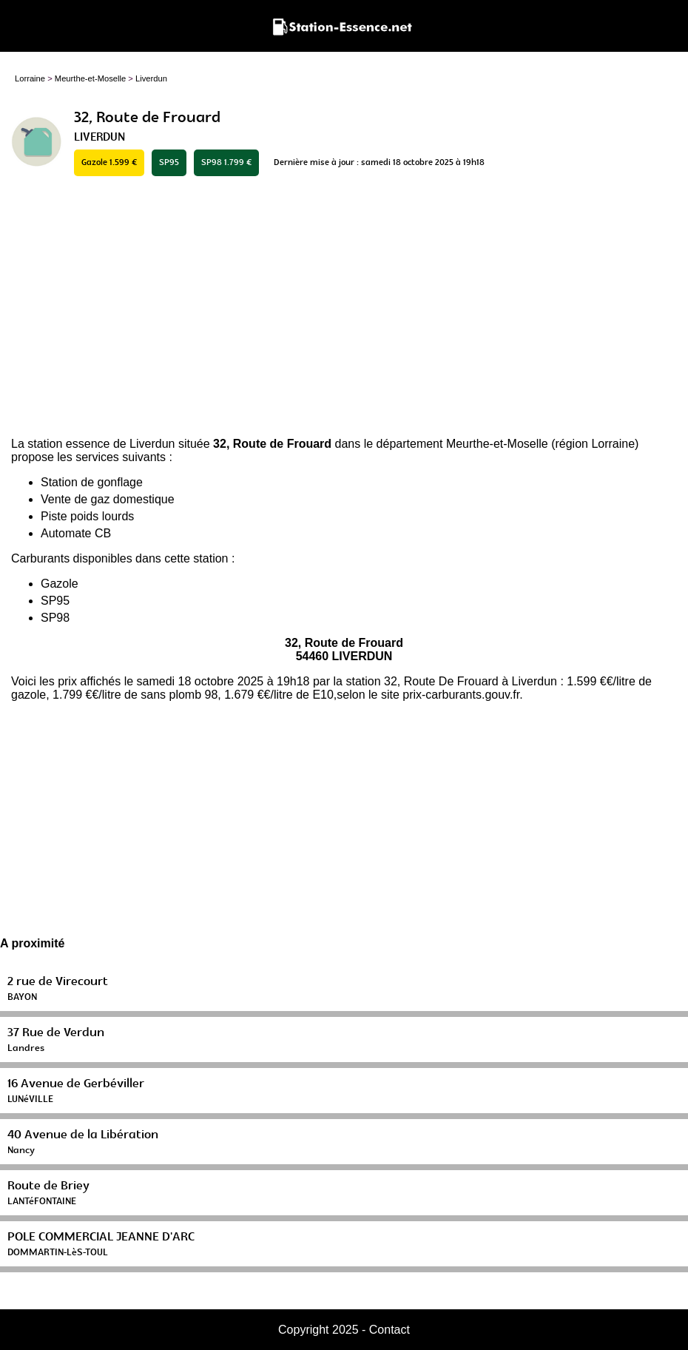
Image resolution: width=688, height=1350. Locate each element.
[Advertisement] (344, 308)
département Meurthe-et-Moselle (462, 443)
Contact (389, 1329)
